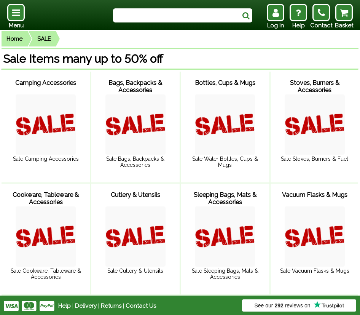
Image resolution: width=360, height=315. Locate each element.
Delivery (86, 304)
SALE (44, 38)
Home (14, 38)
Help (64, 304)
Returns (111, 304)
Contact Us (141, 304)
